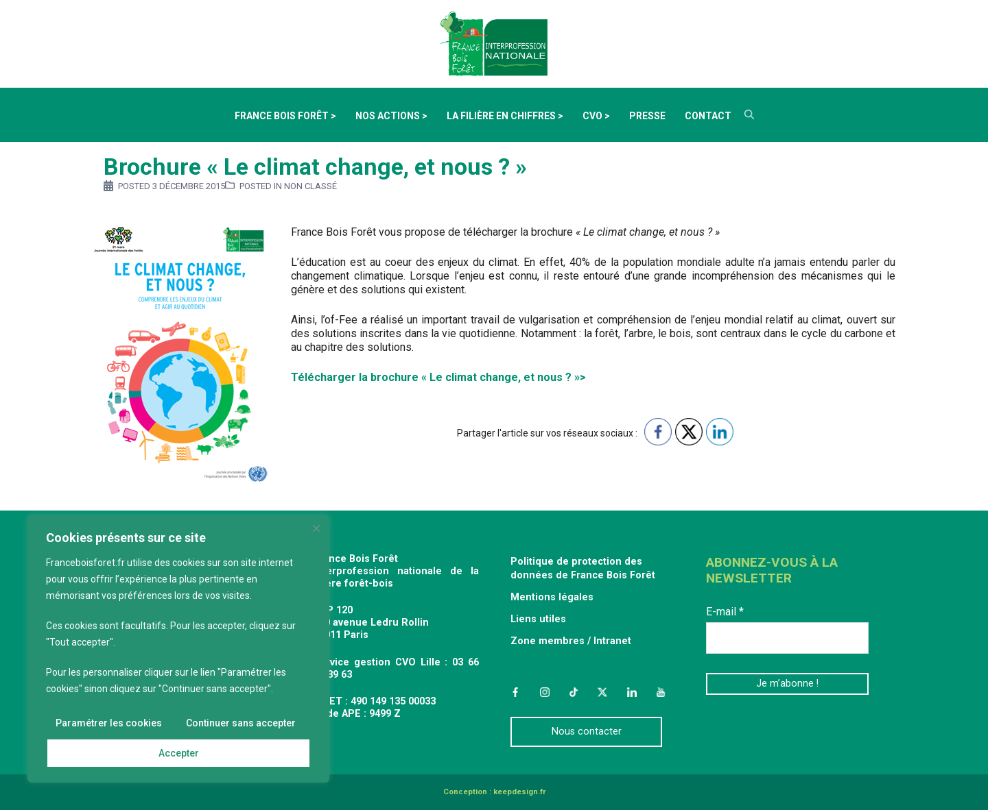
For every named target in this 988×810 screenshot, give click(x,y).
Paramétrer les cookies (109, 722)
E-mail (725, 611)
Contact (708, 115)
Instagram (544, 692)
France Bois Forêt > (285, 115)
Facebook (515, 692)
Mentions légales (551, 597)
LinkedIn (632, 692)
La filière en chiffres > (505, 115)
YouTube (661, 692)
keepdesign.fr (519, 791)
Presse (647, 115)
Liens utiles (538, 619)
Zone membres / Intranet (570, 641)
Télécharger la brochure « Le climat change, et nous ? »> (438, 377)
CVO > (596, 115)
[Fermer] (316, 528)
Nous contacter (587, 731)
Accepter (178, 753)
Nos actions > (391, 115)
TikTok (573, 692)
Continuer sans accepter (241, 722)
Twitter (602, 692)
